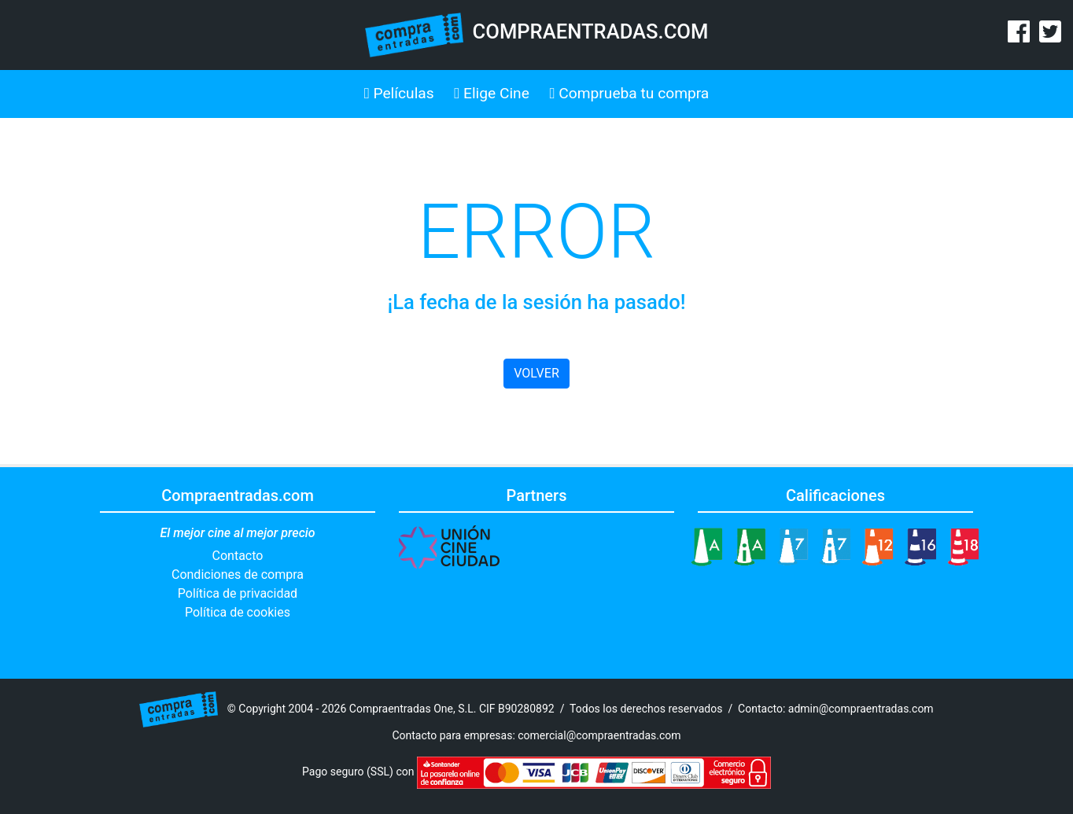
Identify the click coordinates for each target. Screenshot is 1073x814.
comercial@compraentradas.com (599, 735)
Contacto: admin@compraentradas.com (836, 708)
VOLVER (536, 373)
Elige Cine (491, 93)
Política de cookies (237, 612)
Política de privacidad (237, 593)
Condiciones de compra (237, 574)
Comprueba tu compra (630, 93)
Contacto (238, 555)
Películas (399, 93)
